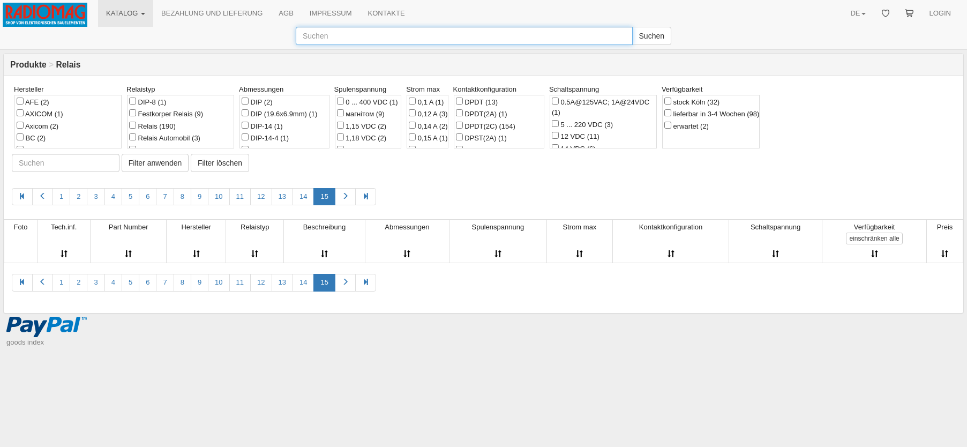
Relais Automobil (164, 137)
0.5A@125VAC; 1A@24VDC (600, 107)
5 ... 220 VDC (582, 124)
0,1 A (426, 102)
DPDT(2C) (485, 126)
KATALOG (125, 13)
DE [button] (857, 13)
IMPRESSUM (331, 13)
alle (874, 238)
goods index (25, 342)
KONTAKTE (386, 13)
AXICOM (40, 113)
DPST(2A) (481, 137)
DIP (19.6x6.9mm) (279, 113)
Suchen (651, 36)
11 (240, 196)
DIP (257, 102)
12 (261, 196)
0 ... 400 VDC (367, 102)
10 (218, 196)
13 (282, 196)
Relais (152, 126)
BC (31, 137)
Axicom (37, 126)
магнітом (361, 113)
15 (324, 196)
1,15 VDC (361, 126)
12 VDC (575, 136)
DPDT (477, 102)
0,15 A (428, 137)
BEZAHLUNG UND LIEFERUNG (212, 13)
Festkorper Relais (166, 113)
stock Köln (691, 102)
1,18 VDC (361, 137)
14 (303, 196)
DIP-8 (147, 102)
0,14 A (428, 126)
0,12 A (428, 113)
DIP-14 (262, 126)
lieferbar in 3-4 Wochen (712, 113)
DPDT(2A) (481, 113)
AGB (286, 13)
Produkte (28, 64)
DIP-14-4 (265, 137)
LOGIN (940, 13)
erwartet (686, 126)
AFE (33, 102)
